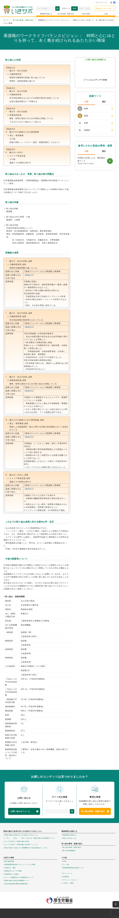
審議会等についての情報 (13, 871)
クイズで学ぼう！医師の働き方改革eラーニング (21, 844)
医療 (83, 123)
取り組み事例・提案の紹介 (23, 20)
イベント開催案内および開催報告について (19, 877)
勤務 (83, 108)
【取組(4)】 (29, 437)
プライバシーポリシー (70, 880)
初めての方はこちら (70, 838)
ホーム (6, 20)
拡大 (81, 9)
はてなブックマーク (100, 84)
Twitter (90, 84)
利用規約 (66, 877)
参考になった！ (95, 69)
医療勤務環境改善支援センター (73, 868)
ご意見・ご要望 (68, 883)
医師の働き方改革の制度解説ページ (17, 880)
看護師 (84, 130)
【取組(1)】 (29, 275)
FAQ (64, 861)
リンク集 (66, 864)
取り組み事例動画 (69, 850)
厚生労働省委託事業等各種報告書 (16, 884)
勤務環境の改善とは (70, 835)
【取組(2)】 (29, 327)
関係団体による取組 (12, 874)
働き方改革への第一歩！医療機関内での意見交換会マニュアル (26, 848)
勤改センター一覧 (103, 8)
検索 (57, 8)
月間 (86, 102)
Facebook (95, 84)
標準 (74, 9)
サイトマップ (100, 2)
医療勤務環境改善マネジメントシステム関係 (20, 864)
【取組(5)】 (29, 489)
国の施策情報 (9, 861)
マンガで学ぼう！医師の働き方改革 (17, 841)
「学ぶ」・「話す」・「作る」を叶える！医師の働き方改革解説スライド (30, 838)
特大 (88, 9)
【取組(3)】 (29, 391)
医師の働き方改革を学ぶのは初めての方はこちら (21, 835)
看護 (83, 115)
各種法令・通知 (10, 868)
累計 (104, 102)
